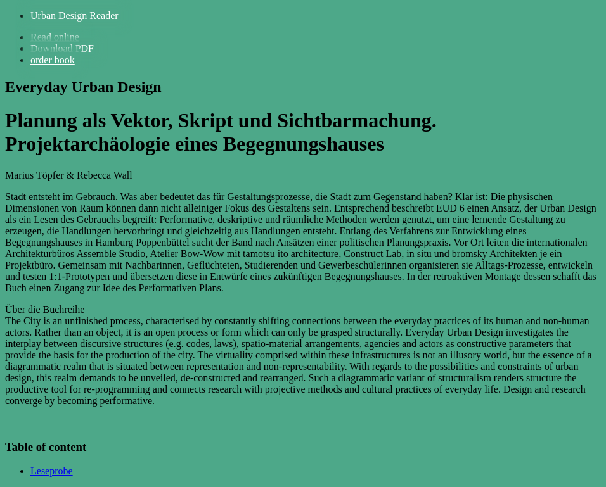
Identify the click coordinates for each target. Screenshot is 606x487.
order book (52, 59)
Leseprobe (51, 470)
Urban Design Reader (74, 15)
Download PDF (62, 48)
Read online (54, 37)
